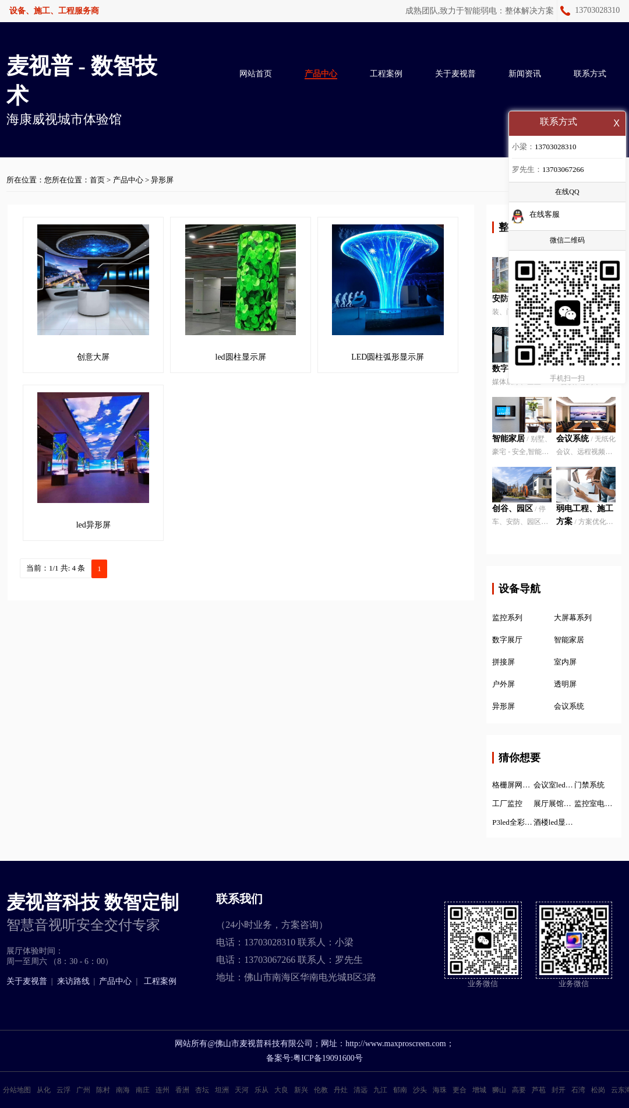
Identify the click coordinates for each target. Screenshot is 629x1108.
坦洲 (222, 1090)
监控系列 (507, 617)
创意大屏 (93, 357)
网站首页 (255, 73)
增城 (479, 1090)
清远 (360, 1090)
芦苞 (539, 1090)
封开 (559, 1090)
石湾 (578, 1090)
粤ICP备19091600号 (328, 1058)
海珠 (440, 1090)
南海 (123, 1090)
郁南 (400, 1090)
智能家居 (569, 639)
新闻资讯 (524, 73)
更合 (460, 1090)
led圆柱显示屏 (240, 357)
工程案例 (386, 73)
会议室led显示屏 (554, 784)
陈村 (103, 1090)
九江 (380, 1090)
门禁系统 (589, 784)
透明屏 (565, 684)
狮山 (499, 1090)
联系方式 (590, 73)
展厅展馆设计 (554, 803)
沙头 (420, 1090)
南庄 (143, 1090)
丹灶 (341, 1090)
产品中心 (321, 73)
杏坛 (202, 1090)
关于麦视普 (455, 73)
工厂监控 (507, 803)
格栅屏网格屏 (512, 784)
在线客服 (544, 215)
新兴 (301, 1090)
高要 (519, 1090)
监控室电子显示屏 (595, 803)
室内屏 (565, 661)
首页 (97, 179)
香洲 (182, 1090)
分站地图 (17, 1090)
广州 (83, 1090)
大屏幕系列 (573, 617)
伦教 (321, 1090)
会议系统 (569, 706)
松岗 (598, 1090)
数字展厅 (507, 639)
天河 (242, 1090)
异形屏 (162, 179)
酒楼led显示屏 (554, 822)
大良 (281, 1090)
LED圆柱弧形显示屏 (387, 357)
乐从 (261, 1090)
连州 (162, 1090)
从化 (44, 1090)
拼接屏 (503, 661)
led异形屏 (93, 524)
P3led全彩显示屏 (512, 822)
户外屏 (503, 684)
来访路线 (73, 981)
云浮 (63, 1090)
